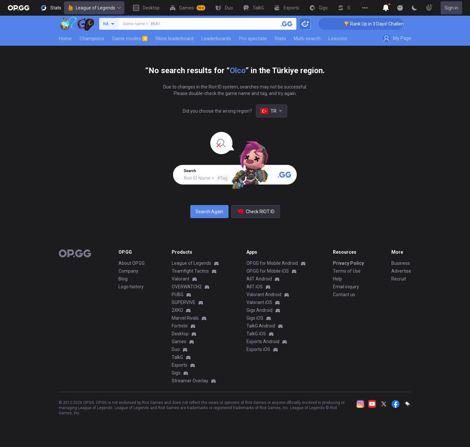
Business (400, 263)
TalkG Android (260, 325)
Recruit (398, 278)
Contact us (344, 294)
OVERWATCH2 (187, 286)
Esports (179, 365)
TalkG (177, 357)
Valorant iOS (259, 302)
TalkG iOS (256, 333)
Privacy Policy (348, 263)
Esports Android (262, 341)
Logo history (131, 286)
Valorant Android (263, 294)
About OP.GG (131, 263)
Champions (92, 38)
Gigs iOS (254, 318)
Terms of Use (347, 271)
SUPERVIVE (184, 302)
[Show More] (385, 7)
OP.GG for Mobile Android (272, 263)
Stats (280, 38)
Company (128, 271)
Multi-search (307, 38)
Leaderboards (216, 38)
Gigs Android (259, 310)
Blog (123, 278)
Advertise (401, 271)
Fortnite (180, 325)
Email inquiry (346, 286)
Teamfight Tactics (190, 271)
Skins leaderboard (174, 38)
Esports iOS (258, 349)
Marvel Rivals (185, 318)
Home (65, 38)
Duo (176, 349)
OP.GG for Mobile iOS (267, 271)
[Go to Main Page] (18, 8)
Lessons (337, 38)
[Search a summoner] (286, 24)
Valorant (180, 278)
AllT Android (259, 278)
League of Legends (94, 8)
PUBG (177, 294)
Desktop (180, 333)
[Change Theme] (414, 7)
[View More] (364, 7)
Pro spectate (253, 38)
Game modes (130, 38)
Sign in (451, 7)
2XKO (177, 310)
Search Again (209, 211)
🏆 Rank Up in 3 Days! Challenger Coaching (392, 23)
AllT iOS (254, 286)
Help (337, 278)
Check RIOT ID (255, 212)
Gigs (176, 372)
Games (179, 341)
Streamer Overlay (190, 380)
